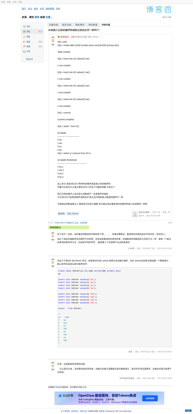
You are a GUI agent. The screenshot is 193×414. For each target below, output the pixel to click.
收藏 (28, 46)
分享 (170, 223)
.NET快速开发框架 (126, 378)
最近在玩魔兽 (144, 212)
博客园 (101, 411)
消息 (58, 8)
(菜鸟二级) (150, 248)
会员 (14, 2)
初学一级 (156, 212)
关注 (30, 8)
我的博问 (79, 25)
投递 (40, 42)
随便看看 (50, 8)
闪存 (28, 26)
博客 (28, 36)
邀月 (130, 352)
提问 (40, 31)
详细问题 (106, 25)
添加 (40, 46)
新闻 (9, 2)
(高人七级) (150, 352)
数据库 (61, 213)
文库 (28, 51)
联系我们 (75, 411)
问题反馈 (29, 59)
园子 (24, 8)
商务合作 (83, 411)
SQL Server (72, 213)
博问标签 (93, 25)
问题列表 (53, 25)
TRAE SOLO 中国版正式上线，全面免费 (71, 223)
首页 (3, 2)
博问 (28, 31)
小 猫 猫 (131, 248)
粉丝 (36, 8)
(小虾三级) (150, 378)
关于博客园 (65, 411)
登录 (37, 17)
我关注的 (66, 25)
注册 (48, 17)
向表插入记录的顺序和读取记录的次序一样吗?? (74, 30)
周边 (20, 2)
